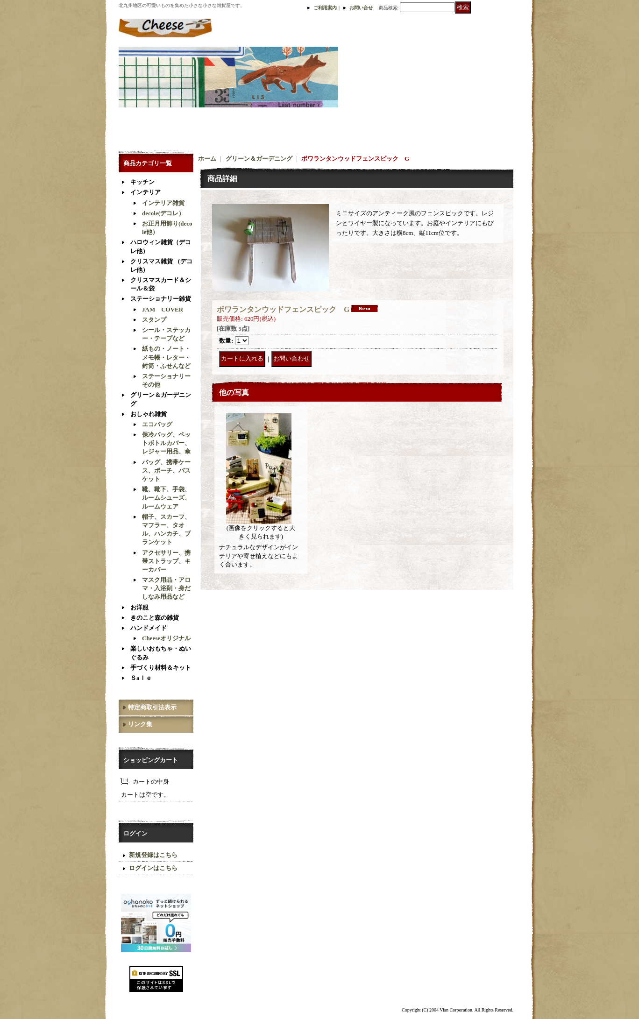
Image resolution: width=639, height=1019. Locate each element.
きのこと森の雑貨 (154, 617)
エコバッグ (157, 424)
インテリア (145, 192)
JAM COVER (162, 309)
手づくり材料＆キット (160, 667)
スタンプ (154, 319)
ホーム (207, 158)
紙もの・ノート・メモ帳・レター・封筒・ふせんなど (166, 357)
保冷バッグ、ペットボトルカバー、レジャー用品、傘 (166, 443)
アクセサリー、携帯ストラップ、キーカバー (166, 561)
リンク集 (140, 724)
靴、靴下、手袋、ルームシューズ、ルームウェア (166, 498)
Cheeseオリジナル (166, 638)
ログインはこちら (153, 867)
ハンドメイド (148, 627)
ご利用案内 (325, 7)
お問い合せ (361, 7)
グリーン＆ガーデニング (259, 158)
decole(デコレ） (163, 213)
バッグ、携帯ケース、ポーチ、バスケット (166, 470)
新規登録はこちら (153, 854)
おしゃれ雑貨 (148, 414)
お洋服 (139, 607)
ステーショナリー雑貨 (160, 298)
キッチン (142, 181)
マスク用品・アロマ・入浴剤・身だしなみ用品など (166, 588)
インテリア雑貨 (163, 202)
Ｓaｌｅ (141, 677)
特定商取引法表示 (152, 707)
